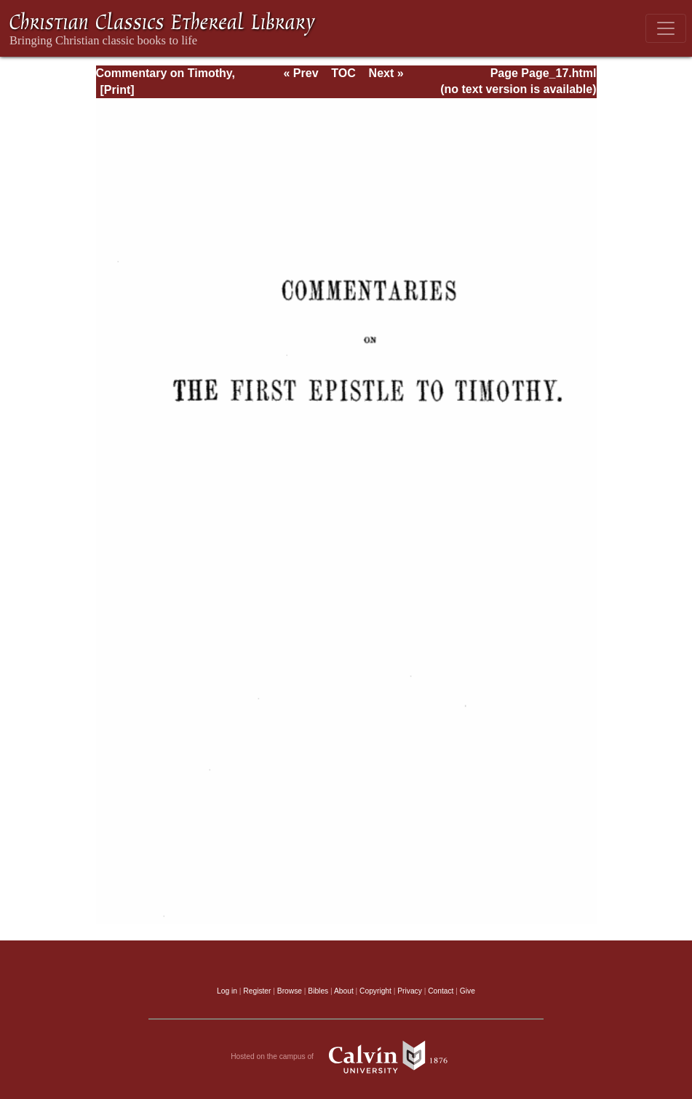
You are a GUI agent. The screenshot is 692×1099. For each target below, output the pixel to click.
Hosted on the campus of (346, 1056)
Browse (289, 991)
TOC (343, 73)
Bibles (318, 991)
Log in (227, 991)
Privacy (409, 991)
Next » (386, 73)
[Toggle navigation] (665, 28)
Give (467, 991)
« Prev (300, 73)
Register (257, 991)
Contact (440, 991)
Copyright (375, 991)
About (344, 991)
